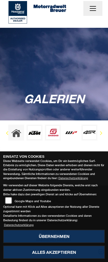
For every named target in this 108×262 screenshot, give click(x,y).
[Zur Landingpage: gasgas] (53, 133)
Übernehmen (54, 236)
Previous (7, 134)
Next (100, 134)
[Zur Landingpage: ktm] (34, 133)
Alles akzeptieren (54, 252)
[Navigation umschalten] (92, 8)
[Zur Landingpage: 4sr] (89, 133)
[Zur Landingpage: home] (16, 133)
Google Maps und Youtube (33, 201)
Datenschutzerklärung (73, 178)
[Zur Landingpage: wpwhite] (71, 133)
